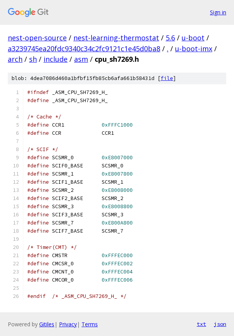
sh (33, 59)
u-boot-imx (193, 48)
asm (81, 59)
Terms (89, 324)
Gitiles (46, 324)
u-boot (193, 37)
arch (15, 59)
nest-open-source (37, 37)
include (55, 59)
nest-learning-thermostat (116, 37)
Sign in (218, 12)
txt (201, 323)
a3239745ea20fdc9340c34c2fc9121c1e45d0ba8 (84, 48)
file (167, 78)
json (220, 323)
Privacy (68, 324)
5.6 (170, 37)
